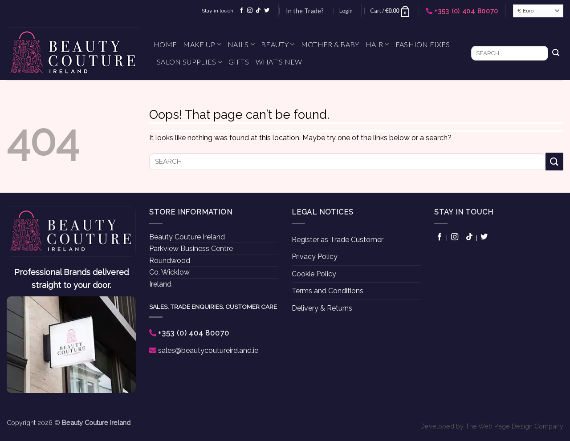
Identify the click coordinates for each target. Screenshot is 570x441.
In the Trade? (305, 11)
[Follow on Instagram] (249, 11)
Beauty (277, 44)
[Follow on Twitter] (266, 11)
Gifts (238, 61)
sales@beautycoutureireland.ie (208, 350)
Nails (241, 44)
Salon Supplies (189, 61)
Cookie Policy (314, 274)
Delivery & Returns (322, 308)
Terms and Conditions (327, 291)
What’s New (279, 61)
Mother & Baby (330, 44)
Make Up (202, 44)
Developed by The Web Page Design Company (491, 426)
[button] (346, 10)
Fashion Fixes (422, 44)
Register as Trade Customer (337, 239)
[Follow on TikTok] (258, 11)
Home (165, 44)
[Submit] (555, 53)
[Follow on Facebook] (241, 11)
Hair (377, 44)
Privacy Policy (315, 256)
